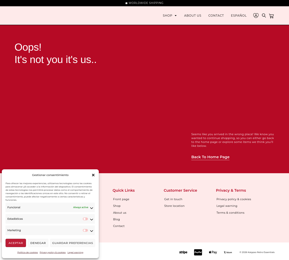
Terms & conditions (231, 211)
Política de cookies (27, 252)
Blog (116, 218)
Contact (216, 15)
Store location (174, 205)
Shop (170, 15)
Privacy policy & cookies (53, 252)
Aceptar (15, 243)
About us (192, 15)
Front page (121, 199)
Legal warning (75, 252)
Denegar (38, 243)
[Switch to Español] (239, 15)
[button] (93, 175)
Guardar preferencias (72, 243)
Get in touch (173, 199)
